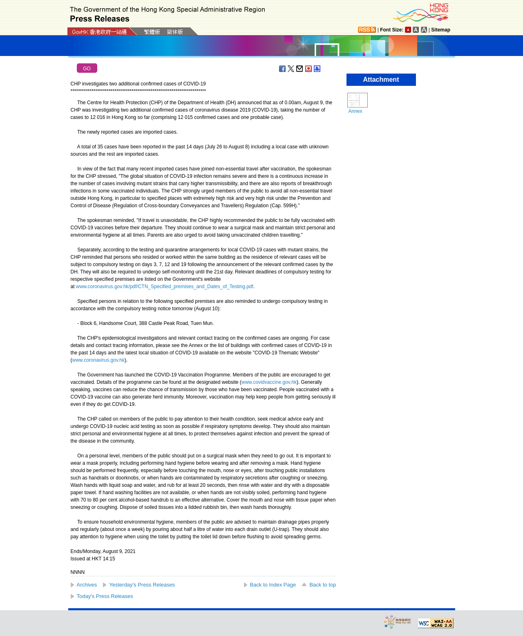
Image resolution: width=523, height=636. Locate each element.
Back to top (322, 585)
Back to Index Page (273, 585)
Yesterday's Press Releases (142, 585)
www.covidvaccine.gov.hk (269, 382)
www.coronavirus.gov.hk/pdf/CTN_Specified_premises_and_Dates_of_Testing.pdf (164, 286)
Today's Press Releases (105, 596)
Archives (87, 585)
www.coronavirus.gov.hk (98, 360)
